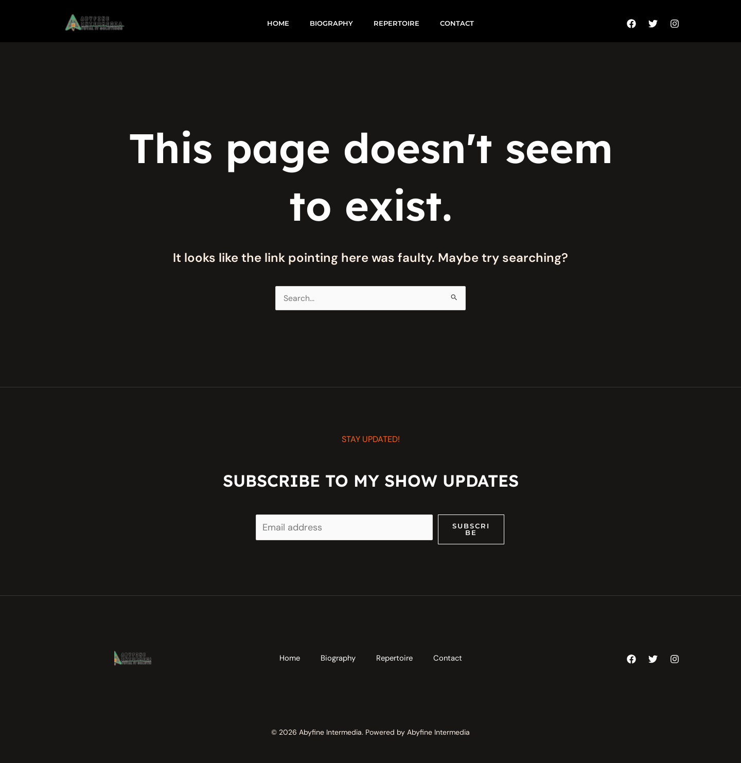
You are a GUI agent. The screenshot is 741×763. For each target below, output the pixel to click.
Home (278, 23)
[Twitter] (653, 23)
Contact (457, 23)
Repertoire (396, 23)
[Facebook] (631, 23)
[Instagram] (674, 23)
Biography (331, 23)
